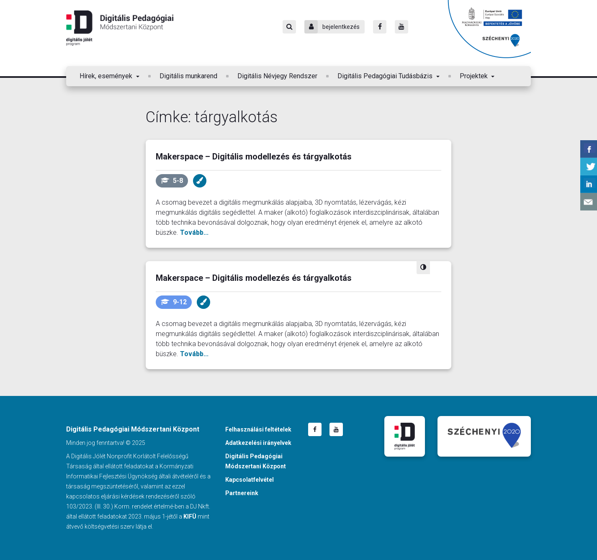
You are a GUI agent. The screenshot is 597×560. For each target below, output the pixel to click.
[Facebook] (379, 26)
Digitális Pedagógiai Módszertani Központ (119, 28)
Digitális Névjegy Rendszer (277, 76)
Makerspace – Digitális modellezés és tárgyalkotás (254, 157)
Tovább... (194, 232)
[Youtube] (401, 26)
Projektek (474, 76)
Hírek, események (107, 76)
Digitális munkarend (188, 76)
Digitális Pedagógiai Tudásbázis (385, 76)
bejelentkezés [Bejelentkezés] (332, 26)
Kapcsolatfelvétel (249, 479)
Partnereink (241, 493)
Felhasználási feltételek (258, 429)
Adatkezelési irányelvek (258, 442)
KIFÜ (189, 516)
